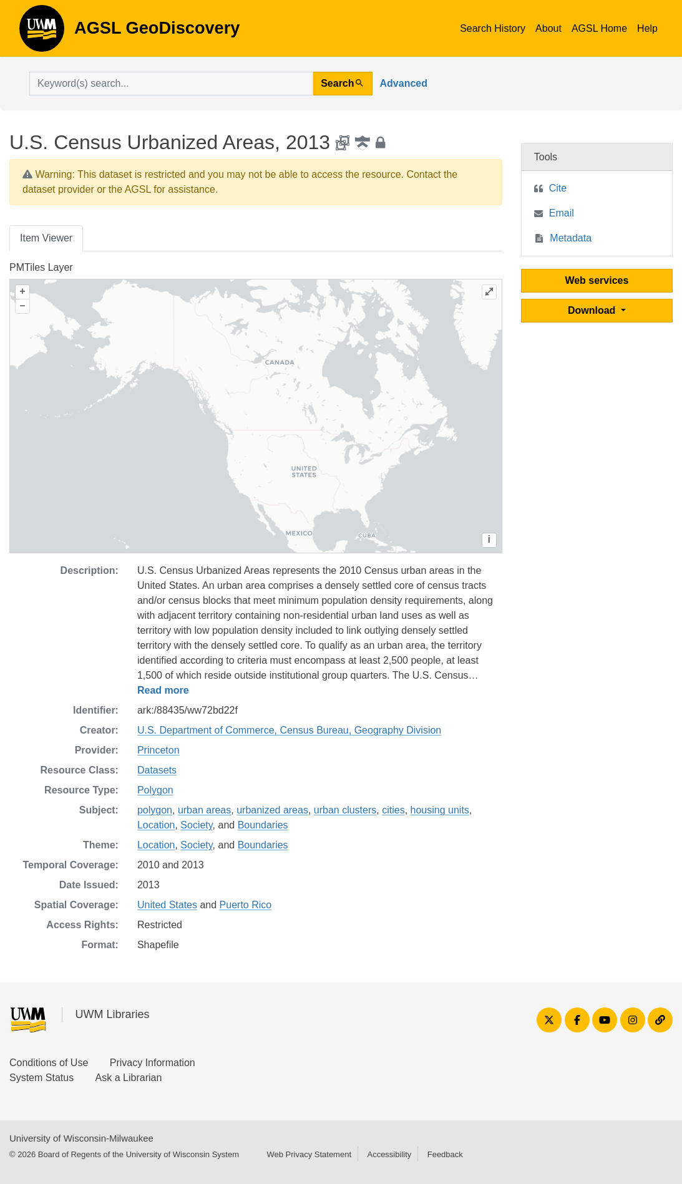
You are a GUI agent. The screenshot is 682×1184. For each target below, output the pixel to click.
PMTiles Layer (41, 267)
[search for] (171, 83)
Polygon (155, 790)
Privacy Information (152, 1062)
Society (196, 825)
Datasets (157, 770)
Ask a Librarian (128, 1077)
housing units (440, 810)
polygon (154, 810)
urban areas (204, 810)
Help (647, 28)
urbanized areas (272, 810)
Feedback (445, 1154)
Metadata (571, 238)
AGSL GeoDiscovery (42, 32)
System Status (41, 1077)
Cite (558, 188)
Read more (163, 690)
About (548, 28)
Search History (492, 28)
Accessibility (389, 1154)
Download (593, 310)
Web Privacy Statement (308, 1154)
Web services (596, 280)
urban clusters (345, 810)
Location (156, 825)
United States (167, 905)
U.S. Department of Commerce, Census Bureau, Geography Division (289, 730)
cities (393, 810)
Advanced (403, 83)
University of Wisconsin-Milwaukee (81, 1138)
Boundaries (263, 825)
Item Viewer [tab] (46, 238)
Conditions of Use (48, 1062)
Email (561, 213)
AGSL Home (599, 28)
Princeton (158, 750)
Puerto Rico (246, 905)
